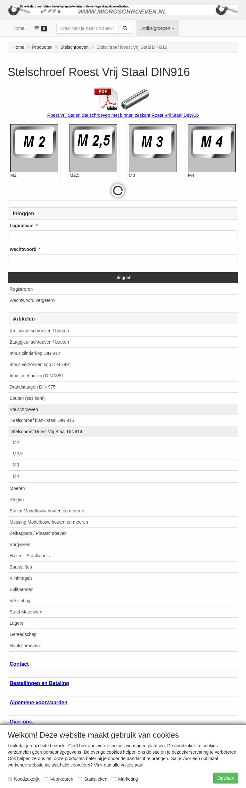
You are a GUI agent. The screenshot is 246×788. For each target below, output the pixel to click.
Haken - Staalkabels (30, 555)
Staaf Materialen (26, 611)
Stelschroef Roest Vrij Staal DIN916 (46, 431)
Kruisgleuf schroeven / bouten (39, 330)
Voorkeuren (58, 779)
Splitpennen (21, 589)
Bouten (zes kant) (27, 398)
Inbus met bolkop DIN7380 (36, 375)
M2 (16, 442)
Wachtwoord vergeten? (32, 300)
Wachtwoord (23, 249)
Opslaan (225, 778)
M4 (16, 476)
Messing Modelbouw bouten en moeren (49, 522)
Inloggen (123, 277)
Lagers (16, 623)
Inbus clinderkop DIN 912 (35, 353)
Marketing (125, 779)
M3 (16, 464)
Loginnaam (22, 225)
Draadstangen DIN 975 (32, 387)
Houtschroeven (25, 645)
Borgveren (20, 544)
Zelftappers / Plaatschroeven (38, 533)
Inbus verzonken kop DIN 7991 (40, 364)
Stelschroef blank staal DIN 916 (42, 420)
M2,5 (18, 453)
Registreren (21, 289)
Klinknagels (21, 578)
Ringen (17, 499)
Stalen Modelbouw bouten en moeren (47, 510)
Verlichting (20, 600)
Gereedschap (23, 634)
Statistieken (92, 779)
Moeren (17, 488)
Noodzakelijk (23, 779)
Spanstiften (21, 567)
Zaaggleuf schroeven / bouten (39, 342)
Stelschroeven (24, 409)
